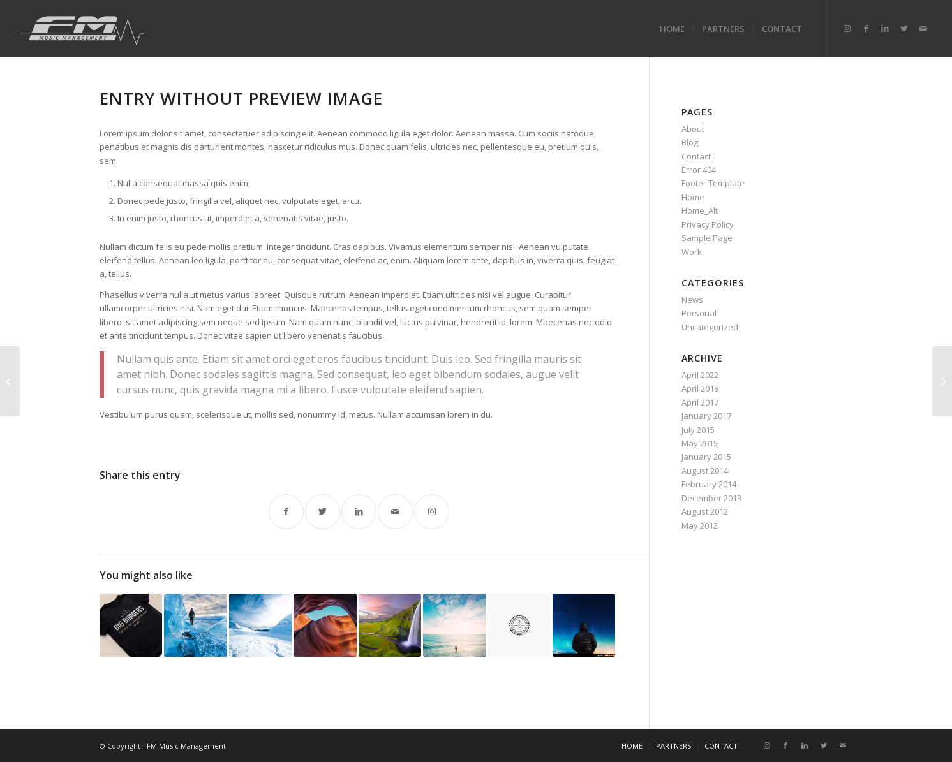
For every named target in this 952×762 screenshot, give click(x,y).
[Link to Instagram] (846, 28)
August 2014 (704, 470)
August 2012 (704, 511)
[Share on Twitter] (322, 511)
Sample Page (707, 238)
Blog (689, 142)
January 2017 (706, 415)
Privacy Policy (707, 224)
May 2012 (699, 525)
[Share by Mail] (395, 511)
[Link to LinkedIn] (885, 28)
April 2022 (699, 375)
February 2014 (708, 484)
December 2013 (711, 498)
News (692, 299)
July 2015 (698, 430)
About (692, 129)
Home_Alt (699, 210)
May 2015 (699, 443)
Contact (696, 156)
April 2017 (699, 402)
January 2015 (706, 456)
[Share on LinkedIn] (358, 511)
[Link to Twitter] (904, 28)
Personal (699, 313)
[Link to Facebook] (865, 28)
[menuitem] (672, 28)
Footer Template (713, 183)
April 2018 (699, 388)
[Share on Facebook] (286, 511)
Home (692, 197)
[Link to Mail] (923, 28)
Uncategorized (709, 327)
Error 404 (698, 169)
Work (691, 252)
